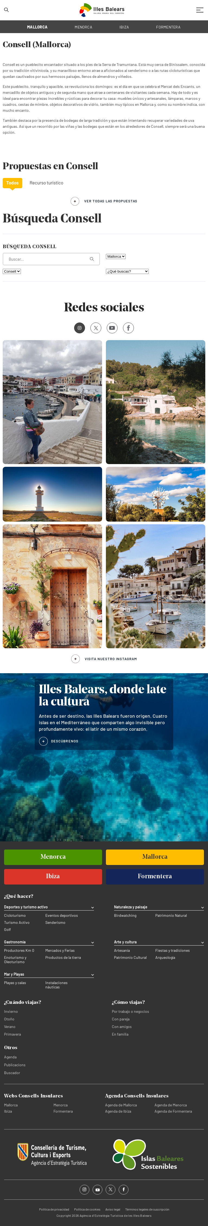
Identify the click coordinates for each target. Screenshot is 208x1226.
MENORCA (83, 27)
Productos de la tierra (63, 957)
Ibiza (8, 1111)
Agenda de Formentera (173, 1111)
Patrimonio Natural (171, 915)
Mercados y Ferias (60, 950)
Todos (12, 182)
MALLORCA (37, 27)
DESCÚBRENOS (64, 741)
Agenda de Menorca (171, 1105)
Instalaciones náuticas (56, 985)
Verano (9, 1026)
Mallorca (11, 1105)
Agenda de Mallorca (121, 1105)
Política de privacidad (54, 1209)
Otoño (9, 1019)
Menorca (60, 1105)
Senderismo (55, 922)
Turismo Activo (17, 922)
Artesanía (122, 950)
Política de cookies (87, 1209)
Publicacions (15, 1064)
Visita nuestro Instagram (111, 659)
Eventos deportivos (61, 915)
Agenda (10, 1057)
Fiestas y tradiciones (172, 950)
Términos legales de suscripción (147, 1209)
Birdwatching (125, 915)
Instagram (77, 327)
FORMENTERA (168, 27)
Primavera (12, 1034)
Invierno (11, 1011)
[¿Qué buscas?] (127, 271)
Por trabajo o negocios (130, 1011)
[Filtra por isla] (116, 256)
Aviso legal (112, 1209)
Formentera (63, 1111)
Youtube (111, 327)
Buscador (12, 1072)
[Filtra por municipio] (12, 271)
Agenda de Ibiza (118, 1111)
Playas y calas (15, 983)
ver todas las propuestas (110, 201)
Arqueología (165, 957)
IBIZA (124, 27)
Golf (7, 929)
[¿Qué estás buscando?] (51, 259)
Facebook (126, 328)
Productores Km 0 (19, 950)
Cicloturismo (15, 915)
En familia (120, 1034)
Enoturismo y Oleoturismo (15, 959)
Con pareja (121, 1019)
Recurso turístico (46, 182)
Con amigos (122, 1026)
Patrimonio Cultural (130, 957)
